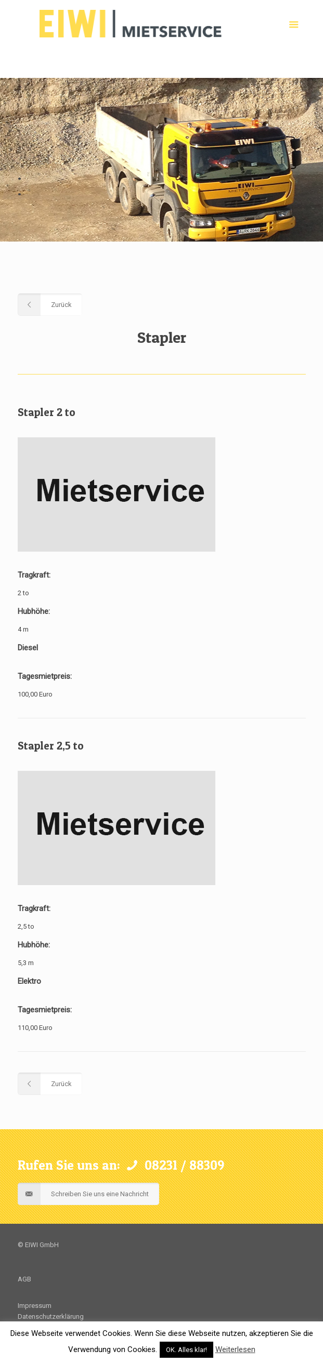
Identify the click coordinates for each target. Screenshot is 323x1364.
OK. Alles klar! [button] (186, 1350)
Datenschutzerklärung (51, 1316)
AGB (24, 1279)
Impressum (34, 1305)
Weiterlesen (235, 1349)
